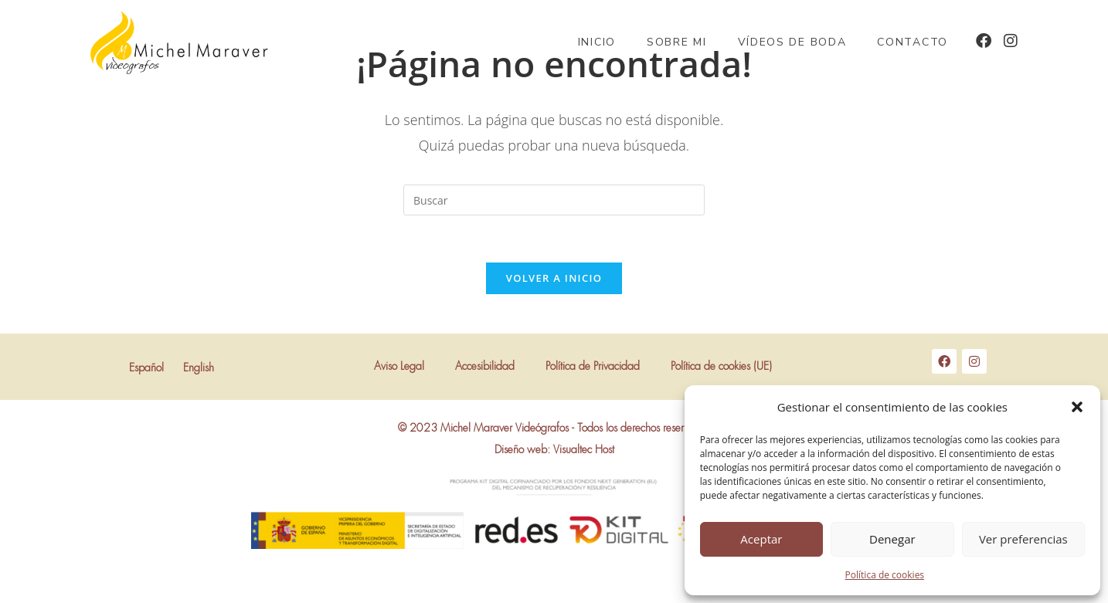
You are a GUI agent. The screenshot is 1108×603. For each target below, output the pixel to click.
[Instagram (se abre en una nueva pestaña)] (1011, 41)
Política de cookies (885, 574)
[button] (1077, 407)
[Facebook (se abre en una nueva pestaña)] (984, 41)
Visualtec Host (583, 450)
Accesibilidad (485, 367)
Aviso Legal (399, 367)
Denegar (892, 539)
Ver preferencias (1023, 539)
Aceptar (761, 539)
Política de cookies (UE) (721, 367)
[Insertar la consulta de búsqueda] (554, 200)
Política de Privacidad (593, 367)
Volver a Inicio (554, 278)
